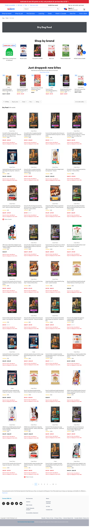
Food (7, 18)
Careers (28, 501)
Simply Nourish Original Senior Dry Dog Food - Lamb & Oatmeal (22, 91)
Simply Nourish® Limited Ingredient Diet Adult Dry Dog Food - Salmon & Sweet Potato (33, 465)
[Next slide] (84, 52)
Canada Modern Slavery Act (82, 518)
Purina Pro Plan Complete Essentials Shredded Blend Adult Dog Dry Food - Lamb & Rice (54, 465)
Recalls (43, 518)
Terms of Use (50, 518)
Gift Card (20, 5)
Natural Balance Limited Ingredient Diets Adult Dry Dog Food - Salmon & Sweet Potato (76, 355)
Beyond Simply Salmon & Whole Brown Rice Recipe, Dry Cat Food (37, 89)
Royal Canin (23, 58)
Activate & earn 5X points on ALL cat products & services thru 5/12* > (44, 1)
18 (53, 484)
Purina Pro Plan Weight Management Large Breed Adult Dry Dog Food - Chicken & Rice (75, 319)
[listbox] (44, 52)
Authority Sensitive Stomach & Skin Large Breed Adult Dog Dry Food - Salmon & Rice (33, 355)
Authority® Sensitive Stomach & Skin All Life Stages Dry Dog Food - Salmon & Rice (12, 171)
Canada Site (49, 509)
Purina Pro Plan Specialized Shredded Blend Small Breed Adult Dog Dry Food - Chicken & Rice (76, 207)
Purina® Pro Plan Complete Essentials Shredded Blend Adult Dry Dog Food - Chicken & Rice (32, 134)
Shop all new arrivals (44, 72)
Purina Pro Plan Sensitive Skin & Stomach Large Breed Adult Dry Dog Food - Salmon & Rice (55, 134)
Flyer (26, 5)
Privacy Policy (58, 518)
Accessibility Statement (32, 513)
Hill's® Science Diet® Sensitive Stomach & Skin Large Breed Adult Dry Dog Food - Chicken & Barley (76, 392)
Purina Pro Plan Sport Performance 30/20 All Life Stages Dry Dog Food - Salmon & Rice (55, 246)
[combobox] (42, 8)
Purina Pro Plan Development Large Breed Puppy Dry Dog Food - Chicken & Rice (55, 428)
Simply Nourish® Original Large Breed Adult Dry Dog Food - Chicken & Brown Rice (54, 207)
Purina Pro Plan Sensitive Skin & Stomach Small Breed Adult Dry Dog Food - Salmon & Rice (12, 283)
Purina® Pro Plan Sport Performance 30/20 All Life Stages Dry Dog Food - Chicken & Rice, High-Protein (75, 428)
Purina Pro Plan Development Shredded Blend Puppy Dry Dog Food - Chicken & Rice (55, 319)
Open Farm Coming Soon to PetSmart (9, 59)
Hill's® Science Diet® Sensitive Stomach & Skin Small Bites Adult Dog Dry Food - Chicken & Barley (12, 428)
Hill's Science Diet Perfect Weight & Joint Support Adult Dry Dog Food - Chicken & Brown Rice (76, 465)
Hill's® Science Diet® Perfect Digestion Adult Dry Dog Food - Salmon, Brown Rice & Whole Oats (33, 428)
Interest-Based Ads (68, 518)
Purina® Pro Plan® (37, 58)
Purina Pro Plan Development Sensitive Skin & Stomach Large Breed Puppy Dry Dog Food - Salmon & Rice (33, 207)
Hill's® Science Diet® (79, 58)
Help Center (29, 505)
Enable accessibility (10, 5)
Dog (3, 18)
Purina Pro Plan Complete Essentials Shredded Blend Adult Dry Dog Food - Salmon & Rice (32, 171)
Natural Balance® (65, 58)
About (47, 498)
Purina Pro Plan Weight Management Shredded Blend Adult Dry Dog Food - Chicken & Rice (32, 246)
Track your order (34, 5)
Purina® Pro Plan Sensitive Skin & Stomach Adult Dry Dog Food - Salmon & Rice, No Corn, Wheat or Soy (12, 134)
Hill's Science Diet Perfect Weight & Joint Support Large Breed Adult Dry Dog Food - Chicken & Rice (12, 246)
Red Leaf (51, 58)
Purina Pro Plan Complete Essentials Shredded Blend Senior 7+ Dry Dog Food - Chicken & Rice (55, 355)
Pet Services (29, 498)
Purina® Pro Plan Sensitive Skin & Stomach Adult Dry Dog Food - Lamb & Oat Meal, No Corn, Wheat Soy (76, 134)
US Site (48, 506)
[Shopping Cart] (86, 10)
